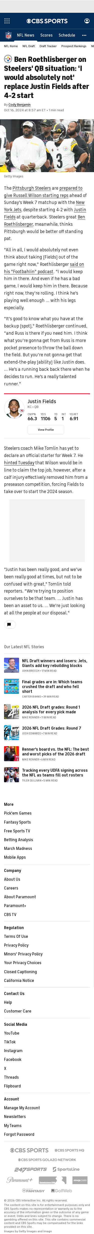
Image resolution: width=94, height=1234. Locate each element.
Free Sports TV (17, 831)
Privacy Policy (16, 945)
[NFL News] (25, 35)
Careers (11, 888)
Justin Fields (42, 401)
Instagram (13, 1050)
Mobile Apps (15, 857)
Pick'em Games (18, 813)
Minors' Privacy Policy (23, 954)
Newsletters (15, 1116)
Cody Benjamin (20, 104)
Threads (11, 1077)
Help (8, 1002)
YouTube (11, 1033)
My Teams (13, 1125)
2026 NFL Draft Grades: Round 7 (51, 728)
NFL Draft (29, 46)
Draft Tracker (48, 46)
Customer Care (17, 1011)
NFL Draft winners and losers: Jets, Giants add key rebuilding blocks (54, 663)
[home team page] (22, 410)
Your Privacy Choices (22, 962)
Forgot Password (19, 1134)
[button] (84, 35)
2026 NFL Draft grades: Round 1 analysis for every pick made (51, 710)
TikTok (10, 1042)
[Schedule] (67, 35)
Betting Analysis (18, 839)
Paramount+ (15, 905)
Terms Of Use (16, 936)
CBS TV (10, 914)
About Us (12, 879)
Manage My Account (22, 1107)
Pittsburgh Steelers (32, 188)
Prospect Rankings (73, 46)
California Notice (19, 980)
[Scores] (46, 35)
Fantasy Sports (17, 822)
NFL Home (11, 46)
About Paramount (20, 897)
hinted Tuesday (19, 463)
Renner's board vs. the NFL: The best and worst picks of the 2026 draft (55, 752)
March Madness (18, 848)
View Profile (46, 429)
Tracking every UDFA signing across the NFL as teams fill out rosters (55, 773)
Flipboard (12, 1086)
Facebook (12, 1059)
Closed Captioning (20, 971)
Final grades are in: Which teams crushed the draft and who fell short (52, 687)
